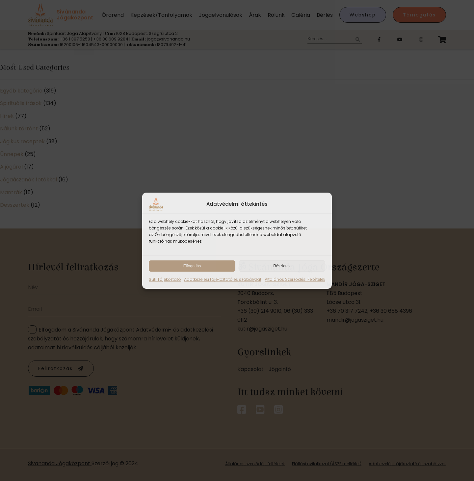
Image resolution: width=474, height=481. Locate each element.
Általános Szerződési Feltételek (295, 279)
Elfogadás (192, 266)
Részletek (282, 266)
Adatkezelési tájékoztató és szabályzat (222, 279)
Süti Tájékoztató (165, 279)
